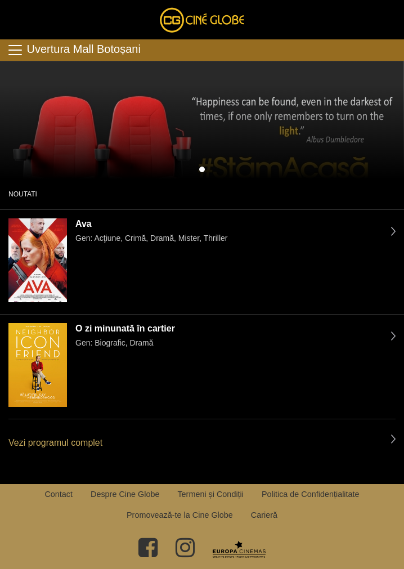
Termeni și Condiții (210, 494)
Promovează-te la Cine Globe (180, 514)
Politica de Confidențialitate (311, 494)
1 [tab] (202, 169)
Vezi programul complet (55, 442)
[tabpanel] (202, 120)
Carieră (264, 514)
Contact (58, 494)
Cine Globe (202, 20)
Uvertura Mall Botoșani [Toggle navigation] (74, 50)
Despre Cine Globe (125, 494)
